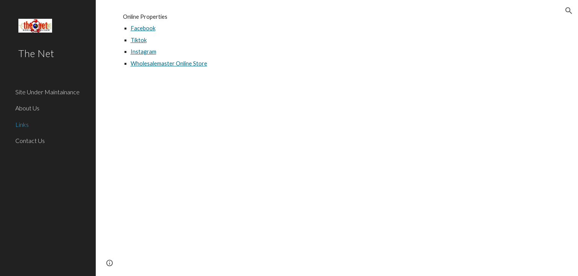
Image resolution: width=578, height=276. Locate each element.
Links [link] (22, 124)
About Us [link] (27, 108)
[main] (337, 47)
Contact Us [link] (30, 140)
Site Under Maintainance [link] (47, 91)
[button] (569, 11)
